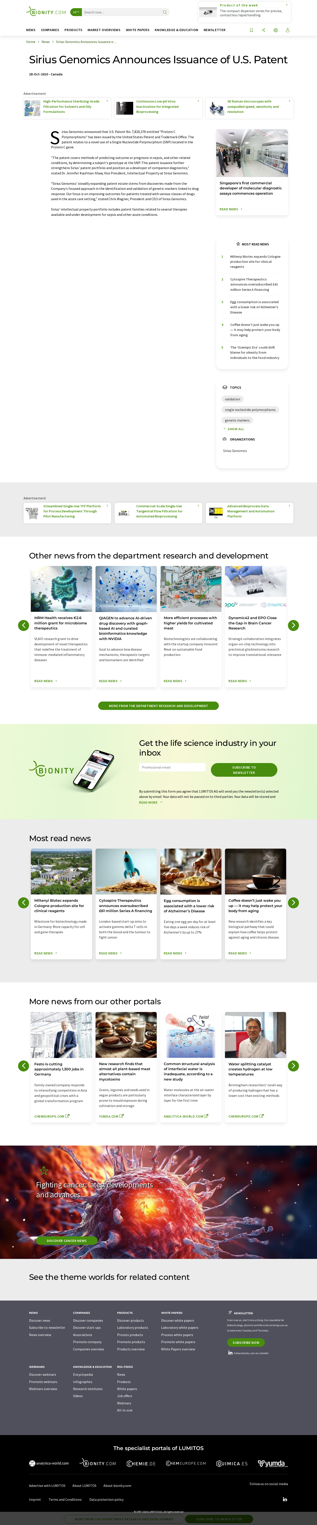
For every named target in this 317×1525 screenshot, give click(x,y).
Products (124, 1381)
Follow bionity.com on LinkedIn (248, 1353)
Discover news (39, 1320)
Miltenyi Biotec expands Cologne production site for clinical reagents (255, 261)
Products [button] (73, 30)
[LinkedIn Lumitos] (285, 1499)
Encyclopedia (83, 1374)
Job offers (124, 1396)
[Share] (263, 30)
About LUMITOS (84, 1485)
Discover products (130, 1320)
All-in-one (125, 1410)
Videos (78, 1396)
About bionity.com (117, 1485)
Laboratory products (132, 1327)
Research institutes (88, 1389)
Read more (151, 802)
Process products (130, 1335)
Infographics (82, 1381)
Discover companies (88, 1320)
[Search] (165, 12)
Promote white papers (178, 1342)
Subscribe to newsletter (244, 770)
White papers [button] (138, 30)
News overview (40, 1335)
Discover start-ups (87, 1327)
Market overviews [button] (104, 30)
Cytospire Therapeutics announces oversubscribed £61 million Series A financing (254, 284)
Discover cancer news (67, 1240)
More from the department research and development (158, 706)
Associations (82, 1335)
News (121, 1374)
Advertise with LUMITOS (47, 1485)
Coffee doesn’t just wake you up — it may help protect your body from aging (255, 329)
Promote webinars (43, 1381)
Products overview (131, 1349)
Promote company (87, 1342)
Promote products (131, 1342)
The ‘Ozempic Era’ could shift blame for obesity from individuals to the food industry (254, 352)
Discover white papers (177, 1320)
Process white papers (177, 1335)
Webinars (124, 1403)
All (75, 12)
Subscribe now (246, 1342)
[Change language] (276, 30)
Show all (232, 429)
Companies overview (88, 1349)
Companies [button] (50, 30)
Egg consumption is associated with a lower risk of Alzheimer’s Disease (254, 307)
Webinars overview (43, 1389)
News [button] (31, 30)
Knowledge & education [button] (176, 30)
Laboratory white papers (179, 1327)
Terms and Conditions (65, 1499)
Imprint (35, 1499)
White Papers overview (178, 1349)
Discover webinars (42, 1374)
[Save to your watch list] (251, 30)
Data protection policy (106, 1499)
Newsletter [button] (214, 30)
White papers (127, 1389)
